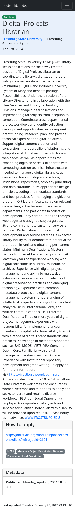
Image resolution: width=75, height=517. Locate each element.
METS (10, 451)
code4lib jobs (14, 5)
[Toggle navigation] (67, 6)
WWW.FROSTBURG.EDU (42, 417)
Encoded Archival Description (24, 456)
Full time (9, 17)
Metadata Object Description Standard (41, 451)
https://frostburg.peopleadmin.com (35, 374)
